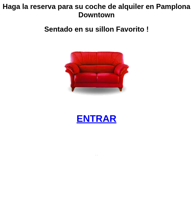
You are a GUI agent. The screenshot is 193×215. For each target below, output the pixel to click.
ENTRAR (96, 118)
